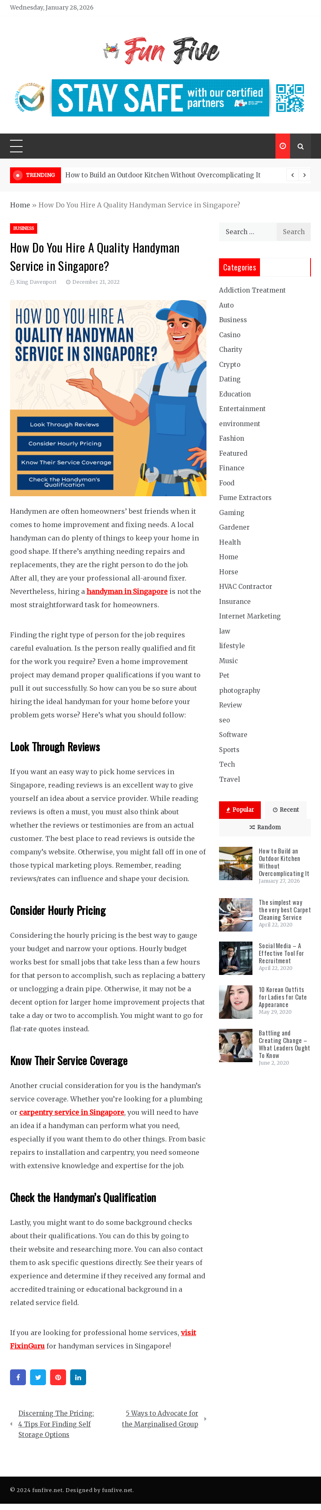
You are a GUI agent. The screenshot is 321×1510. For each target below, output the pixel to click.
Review (230, 705)
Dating (230, 379)
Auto (226, 305)
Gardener (234, 527)
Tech (227, 764)
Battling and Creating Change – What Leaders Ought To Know (284, 1044)
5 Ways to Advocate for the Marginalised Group (160, 1418)
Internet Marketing (250, 616)
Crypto (229, 365)
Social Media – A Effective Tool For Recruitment (281, 953)
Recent (286, 809)
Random (265, 827)
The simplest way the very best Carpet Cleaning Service (285, 909)
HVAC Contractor (245, 587)
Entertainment (242, 409)
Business (23, 228)
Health (230, 542)
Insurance (235, 602)
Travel (229, 779)
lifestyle (232, 646)
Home (20, 205)
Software (233, 735)
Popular (240, 809)
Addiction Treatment (252, 290)
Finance (232, 468)
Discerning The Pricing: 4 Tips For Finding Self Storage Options (56, 1424)
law (224, 631)
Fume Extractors (245, 498)
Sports (229, 750)
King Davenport (36, 282)
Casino (229, 335)
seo (224, 720)
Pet (224, 675)
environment (239, 424)
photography (239, 690)
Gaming (232, 513)
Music (228, 661)
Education (235, 394)
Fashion (231, 438)
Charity (230, 350)
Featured (233, 453)
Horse (228, 572)
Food (226, 483)
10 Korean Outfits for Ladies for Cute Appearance (283, 997)
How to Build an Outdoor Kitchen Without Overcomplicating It (163, 175)
